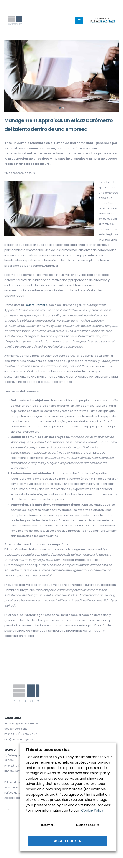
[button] (60, 108)
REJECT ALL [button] (47, 825)
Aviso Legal (11, 787)
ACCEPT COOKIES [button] (67, 841)
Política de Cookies (16, 792)
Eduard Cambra (36, 305)
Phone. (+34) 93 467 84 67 (20, 734)
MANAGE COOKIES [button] (87, 825)
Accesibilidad (12, 798)
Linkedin (8, 810)
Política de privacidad (18, 782)
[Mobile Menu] (79, 20)
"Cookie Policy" (92, 810)
